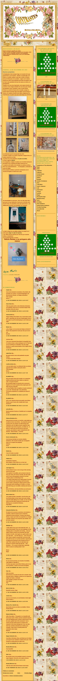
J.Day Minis (39, 184)
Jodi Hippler (9, 467)
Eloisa (7, 558)
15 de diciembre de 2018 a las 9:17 (17, 414)
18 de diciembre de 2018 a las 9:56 (17, 601)
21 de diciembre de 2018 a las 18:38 (17, 650)
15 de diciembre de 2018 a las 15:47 (17, 464)
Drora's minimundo (10, 437)
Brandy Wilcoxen (10, 646)
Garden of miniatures (42, 181)
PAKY (7, 654)
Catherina (39, 170)
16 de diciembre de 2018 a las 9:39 (17, 506)
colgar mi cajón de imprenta (15, 232)
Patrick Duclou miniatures (43, 205)
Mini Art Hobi (9, 588)
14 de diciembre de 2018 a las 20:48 (17, 311)
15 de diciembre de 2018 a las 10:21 (17, 433)
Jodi (38, 188)
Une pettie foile (40, 209)
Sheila (7, 451)
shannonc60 (9, 314)
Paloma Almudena (10, 418)
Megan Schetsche (10, 636)
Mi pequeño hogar (41, 196)
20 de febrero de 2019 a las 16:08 (16, 667)
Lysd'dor (39, 193)
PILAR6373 (8, 376)
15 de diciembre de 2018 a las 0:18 (17, 360)
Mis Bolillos (7, 44)
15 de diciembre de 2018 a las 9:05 (17, 394)
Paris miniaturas (41, 203)
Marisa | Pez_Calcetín (11, 605)
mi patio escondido (22, 158)
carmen (8, 595)
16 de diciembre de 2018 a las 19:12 (17, 567)
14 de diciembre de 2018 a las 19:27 (17, 300)
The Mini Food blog (41, 207)
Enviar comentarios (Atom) (16, 675)
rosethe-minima (10, 364)
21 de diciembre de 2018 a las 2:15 (17, 632)
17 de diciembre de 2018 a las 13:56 (17, 584)
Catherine (39, 172)
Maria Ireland (9, 494)
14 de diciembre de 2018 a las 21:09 (17, 323)
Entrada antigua (28, 673)
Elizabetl (39, 179)
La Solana (11, 274)
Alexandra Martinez (10, 510)
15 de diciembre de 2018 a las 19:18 (17, 491)
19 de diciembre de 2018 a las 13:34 (17, 610)
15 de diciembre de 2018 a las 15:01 (17, 455)
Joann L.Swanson (41, 186)
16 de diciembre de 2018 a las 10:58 (17, 522)
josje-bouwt (40, 189)
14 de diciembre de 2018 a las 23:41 (17, 349)
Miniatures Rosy (41, 198)
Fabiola (8, 458)
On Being (39, 202)
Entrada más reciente (8, 673)
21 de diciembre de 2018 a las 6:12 (17, 643)
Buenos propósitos (8, 72)
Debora (38, 177)
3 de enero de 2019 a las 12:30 (15, 660)
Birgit (38, 167)
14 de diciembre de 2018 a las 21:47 (17, 335)
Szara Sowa (9, 303)
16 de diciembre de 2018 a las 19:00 (17, 555)
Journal (39, 191)
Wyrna (38, 210)
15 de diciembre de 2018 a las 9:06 (17, 405)
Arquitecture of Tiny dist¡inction (44, 165)
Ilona (38, 182)
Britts (38, 168)
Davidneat (39, 175)
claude (7, 289)
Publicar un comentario (8, 670)
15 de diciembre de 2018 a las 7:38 (17, 372)
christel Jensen (40, 174)
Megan (38, 195)
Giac (7, 571)
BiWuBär (8, 525)
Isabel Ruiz (8, 353)
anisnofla (8, 409)
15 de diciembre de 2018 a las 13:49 (17, 447)
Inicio (18, 673)
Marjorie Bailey (9, 614)
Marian (13, 160)
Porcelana (17, 274)
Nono (38, 200)
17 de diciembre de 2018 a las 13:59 (17, 592)
